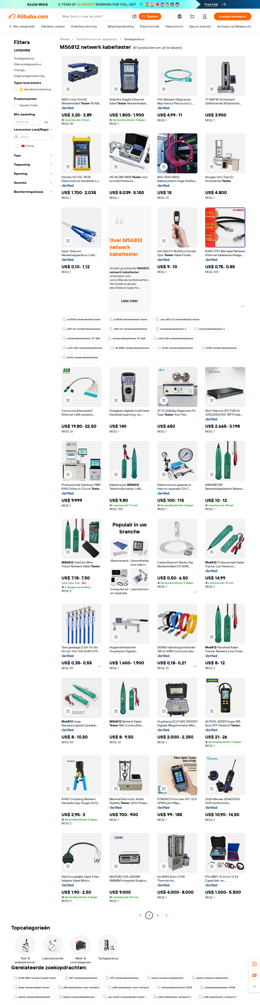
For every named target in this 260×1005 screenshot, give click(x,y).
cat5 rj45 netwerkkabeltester (174, 338)
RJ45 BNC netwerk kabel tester (35, 978)
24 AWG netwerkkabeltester (130, 348)
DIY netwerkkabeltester (81, 978)
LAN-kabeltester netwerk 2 (172, 997)
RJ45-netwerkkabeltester (175, 348)
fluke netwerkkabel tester (32, 987)
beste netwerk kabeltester (165, 978)
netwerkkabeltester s (171, 329)
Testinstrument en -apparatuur (96, 39)
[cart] (193, 17)
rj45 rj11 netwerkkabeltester (82, 329)
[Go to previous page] (140, 915)
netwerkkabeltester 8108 (174, 987)
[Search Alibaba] (95, 16)
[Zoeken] (150, 16)
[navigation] (33, 478)
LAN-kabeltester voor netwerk (78, 987)
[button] (134, 16)
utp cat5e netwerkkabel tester (124, 997)
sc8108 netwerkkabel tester (82, 319)
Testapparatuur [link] (134, 39)
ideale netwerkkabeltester (32, 997)
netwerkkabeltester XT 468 (81, 338)
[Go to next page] (166, 915)
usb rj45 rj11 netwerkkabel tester (178, 319)
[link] (254, 964)
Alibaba (65, 39)
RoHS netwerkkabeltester (80, 357)
